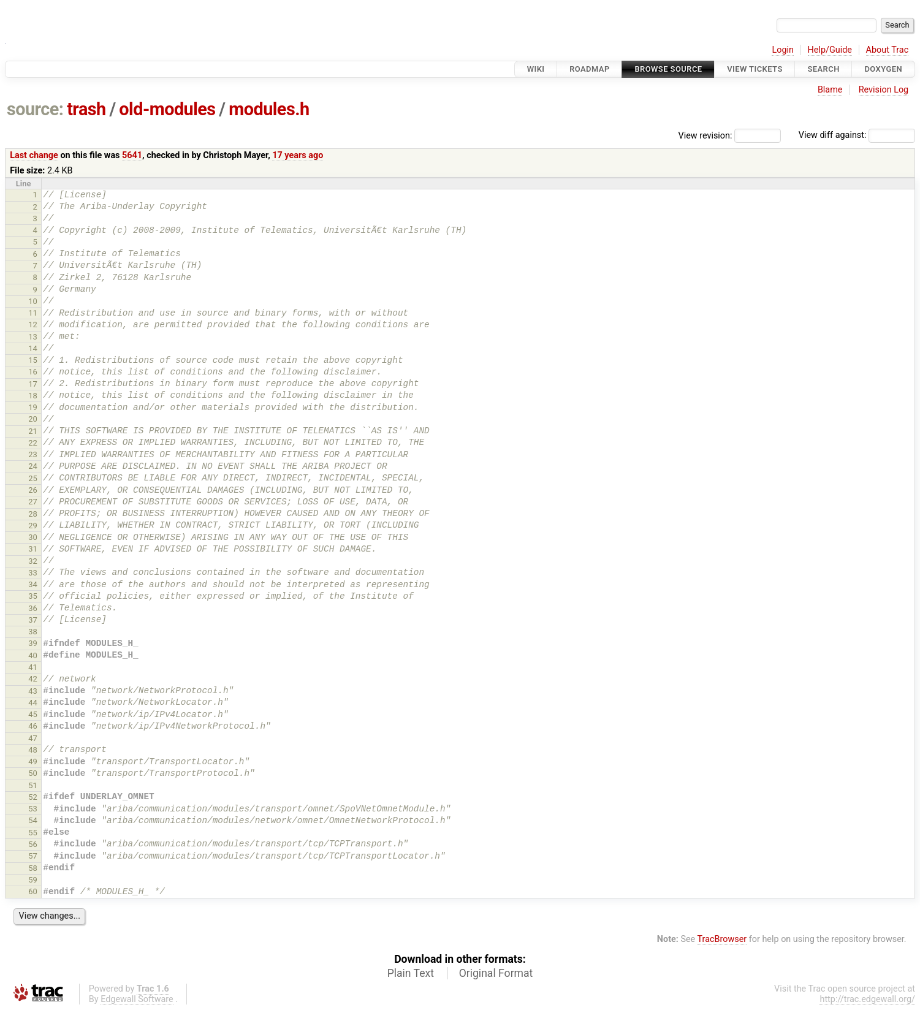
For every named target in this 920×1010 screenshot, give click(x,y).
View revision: (705, 135)
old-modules (167, 109)
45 (32, 714)
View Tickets (754, 69)
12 (32, 324)
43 (32, 691)
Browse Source (668, 69)
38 (32, 631)
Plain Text (410, 973)
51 (32, 785)
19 (32, 407)
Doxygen (883, 69)
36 (32, 608)
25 (32, 478)
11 (32, 312)
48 (32, 749)
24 (32, 466)
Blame (830, 90)
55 (32, 832)
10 (32, 301)
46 (32, 726)
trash (86, 109)
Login (783, 50)
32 (32, 561)
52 (32, 797)
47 (32, 738)
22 (32, 442)
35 (32, 596)
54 (32, 820)
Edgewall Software (137, 999)
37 (32, 620)
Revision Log (884, 90)
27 (32, 501)
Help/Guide (830, 50)
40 (32, 655)
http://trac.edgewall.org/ (867, 999)
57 (32, 855)
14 (32, 348)
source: (35, 109)
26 (32, 490)
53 (32, 808)
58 (32, 868)
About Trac (887, 50)
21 (32, 431)
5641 (132, 155)
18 (32, 395)
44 (32, 702)
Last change (34, 155)
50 (32, 773)
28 (32, 513)
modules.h (269, 109)
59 (32, 879)
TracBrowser (722, 939)
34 (32, 584)
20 (32, 418)
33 (32, 572)
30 (32, 537)
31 (32, 548)
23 (32, 454)
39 (32, 643)
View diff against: (857, 135)
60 (32, 891)
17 (32, 384)
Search (823, 69)
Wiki (536, 69)
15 (32, 360)
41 (32, 667)
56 (32, 844)
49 (32, 761)
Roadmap (589, 69)
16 (32, 371)
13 (32, 336)
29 (32, 525)
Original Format (496, 973)
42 (32, 678)
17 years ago (297, 155)
